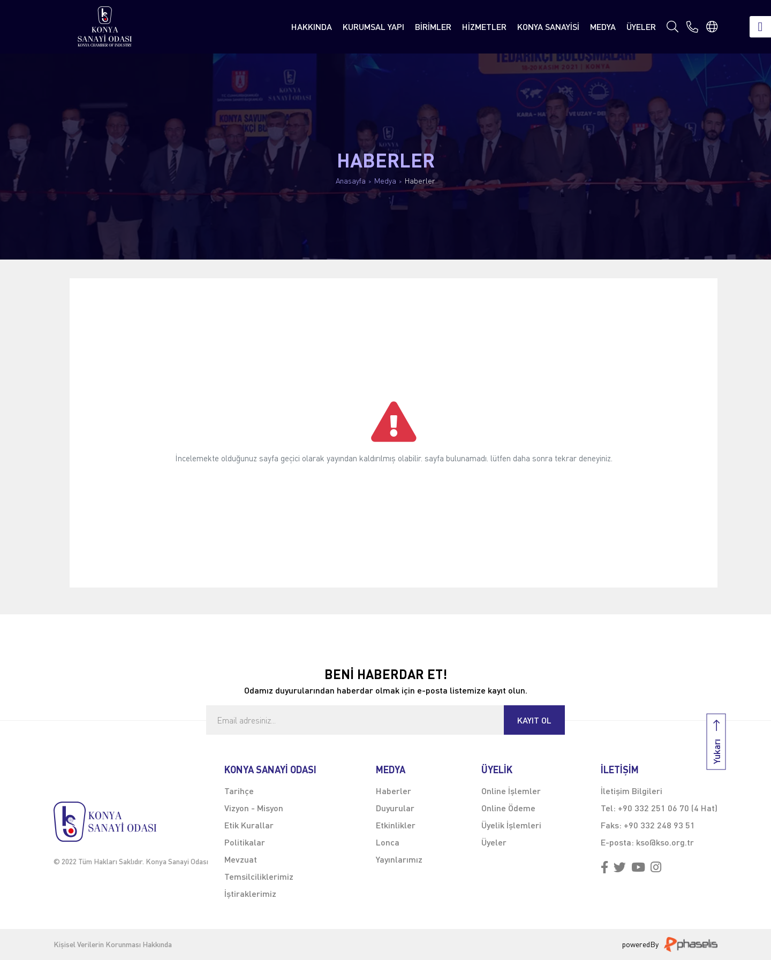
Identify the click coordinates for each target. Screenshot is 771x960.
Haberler (420, 181)
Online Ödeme (508, 808)
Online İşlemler (511, 791)
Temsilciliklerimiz (258, 876)
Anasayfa (351, 181)
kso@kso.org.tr (665, 842)
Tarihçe (239, 791)
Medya (385, 181)
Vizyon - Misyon (253, 808)
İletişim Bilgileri (631, 791)
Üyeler (494, 842)
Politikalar (244, 842)
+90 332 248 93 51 (659, 825)
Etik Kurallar (249, 825)
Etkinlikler (395, 825)
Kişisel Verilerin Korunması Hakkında (113, 944)
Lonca (387, 842)
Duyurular (395, 808)
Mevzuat (240, 859)
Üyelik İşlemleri (511, 825)
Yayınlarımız (399, 859)
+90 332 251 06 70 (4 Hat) (667, 808)
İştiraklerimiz (250, 893)
